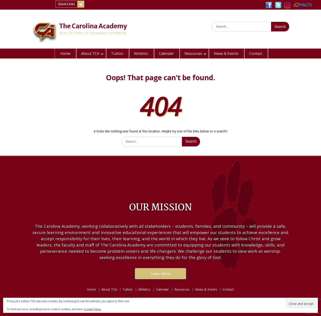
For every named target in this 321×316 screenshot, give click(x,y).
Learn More (161, 273)
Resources (193, 53)
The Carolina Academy (93, 26)
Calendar (166, 53)
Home (65, 53)
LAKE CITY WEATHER (160, 176)
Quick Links (66, 4)
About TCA (90, 53)
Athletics (141, 53)
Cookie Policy (92, 309)
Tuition (117, 53)
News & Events (226, 53)
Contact (255, 53)
